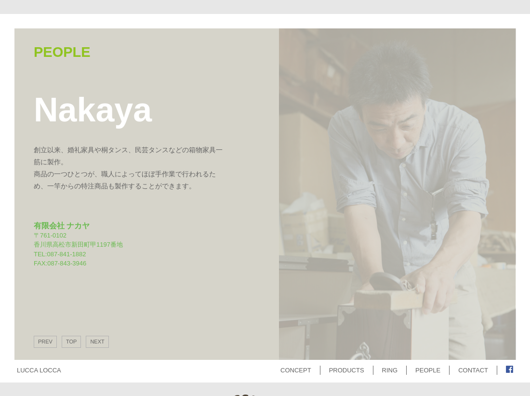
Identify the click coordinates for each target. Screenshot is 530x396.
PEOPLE (427, 370)
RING (390, 370)
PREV (45, 341)
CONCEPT (295, 370)
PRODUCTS (346, 370)
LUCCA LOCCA (39, 370)
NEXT (97, 341)
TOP (71, 341)
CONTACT (473, 370)
